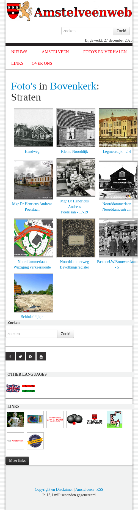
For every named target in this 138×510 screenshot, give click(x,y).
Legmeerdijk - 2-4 (117, 152)
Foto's (24, 86)
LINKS (17, 63)
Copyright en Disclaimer (54, 489)
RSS (99, 489)
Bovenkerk (73, 86)
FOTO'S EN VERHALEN (105, 52)
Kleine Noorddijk (74, 152)
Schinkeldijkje (32, 317)
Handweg (32, 152)
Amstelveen (84, 489)
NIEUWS (19, 52)
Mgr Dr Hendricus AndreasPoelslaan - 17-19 (74, 206)
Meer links (17, 461)
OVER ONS (42, 63)
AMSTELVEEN (55, 52)
